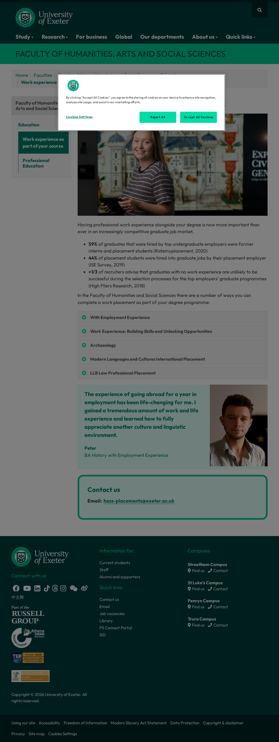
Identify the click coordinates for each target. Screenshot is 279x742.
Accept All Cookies (198, 117)
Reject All (157, 117)
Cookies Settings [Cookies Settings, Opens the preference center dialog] (79, 117)
